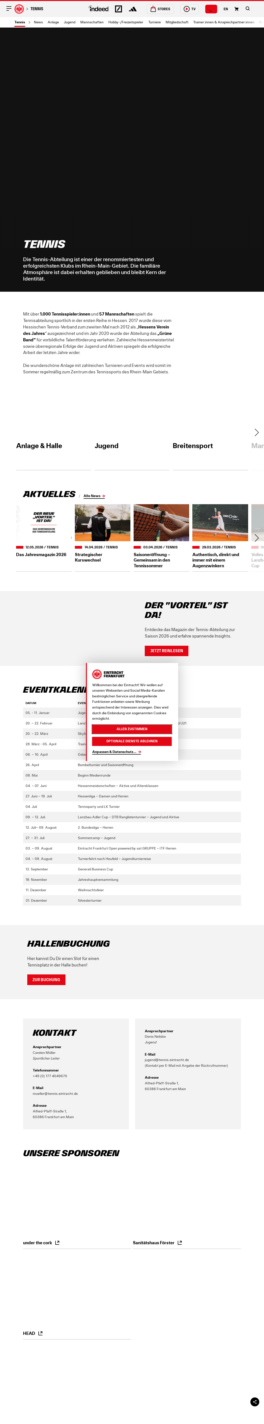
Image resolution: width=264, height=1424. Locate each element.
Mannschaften (92, 22)
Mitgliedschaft (177, 22)
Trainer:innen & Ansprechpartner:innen (223, 22)
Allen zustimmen (132, 729)
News (38, 22)
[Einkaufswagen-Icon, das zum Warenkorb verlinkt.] (236, 9)
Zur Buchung (46, 979)
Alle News (92, 496)
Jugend (69, 22)
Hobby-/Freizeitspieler (125, 22)
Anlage (53, 22)
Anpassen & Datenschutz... (114, 751)
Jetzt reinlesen (166, 650)
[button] (248, 8)
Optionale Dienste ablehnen (132, 741)
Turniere (154, 22)
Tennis (36, 8)
